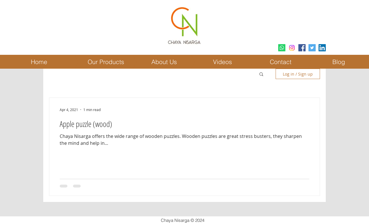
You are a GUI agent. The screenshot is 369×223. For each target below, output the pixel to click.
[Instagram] (291, 47)
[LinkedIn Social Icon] (322, 47)
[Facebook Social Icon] (302, 47)
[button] (261, 75)
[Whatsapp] (281, 47)
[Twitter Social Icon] (312, 47)
